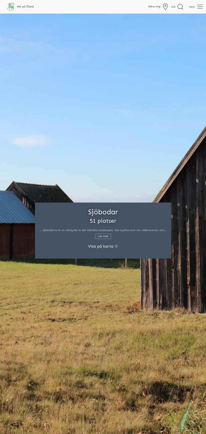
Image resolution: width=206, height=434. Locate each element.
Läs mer (103, 236)
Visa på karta (103, 246)
